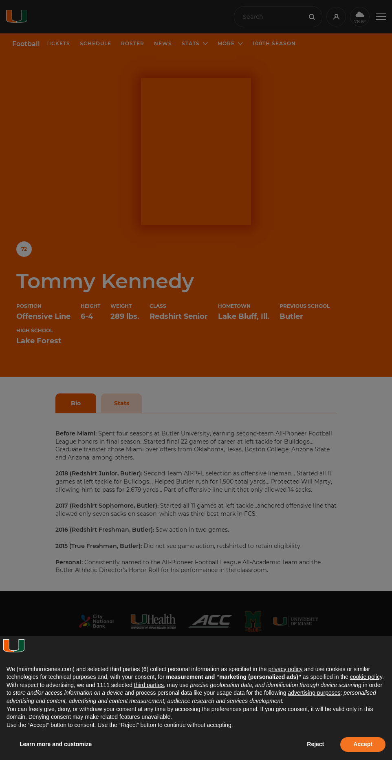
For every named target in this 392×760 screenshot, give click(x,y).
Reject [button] (315, 744)
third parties (149, 685)
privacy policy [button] (285, 669)
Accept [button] (362, 744)
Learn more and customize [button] (56, 744)
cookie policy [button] (366, 677)
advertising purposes (314, 692)
